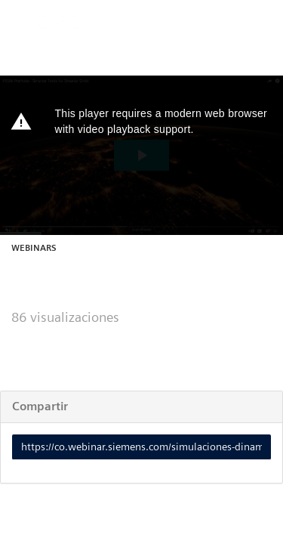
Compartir (40, 406)
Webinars (34, 247)
